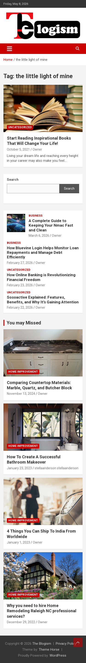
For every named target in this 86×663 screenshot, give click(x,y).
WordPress (58, 655)
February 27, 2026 (20, 263)
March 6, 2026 (39, 235)
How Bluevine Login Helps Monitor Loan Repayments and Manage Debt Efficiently (43, 253)
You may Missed (24, 323)
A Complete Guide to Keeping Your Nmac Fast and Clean (51, 225)
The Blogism (41, 644)
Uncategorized (20, 127)
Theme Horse (49, 649)
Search (69, 188)
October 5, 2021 (18, 149)
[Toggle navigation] (9, 48)
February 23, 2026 (20, 285)
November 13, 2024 (21, 393)
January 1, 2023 (18, 542)
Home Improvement (23, 371)
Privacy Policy (66, 644)
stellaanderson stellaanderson (56, 468)
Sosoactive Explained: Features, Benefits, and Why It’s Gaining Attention (43, 299)
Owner (37, 149)
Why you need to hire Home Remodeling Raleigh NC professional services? (41, 611)
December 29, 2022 (21, 622)
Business (35, 215)
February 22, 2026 (20, 307)
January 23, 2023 (19, 468)
